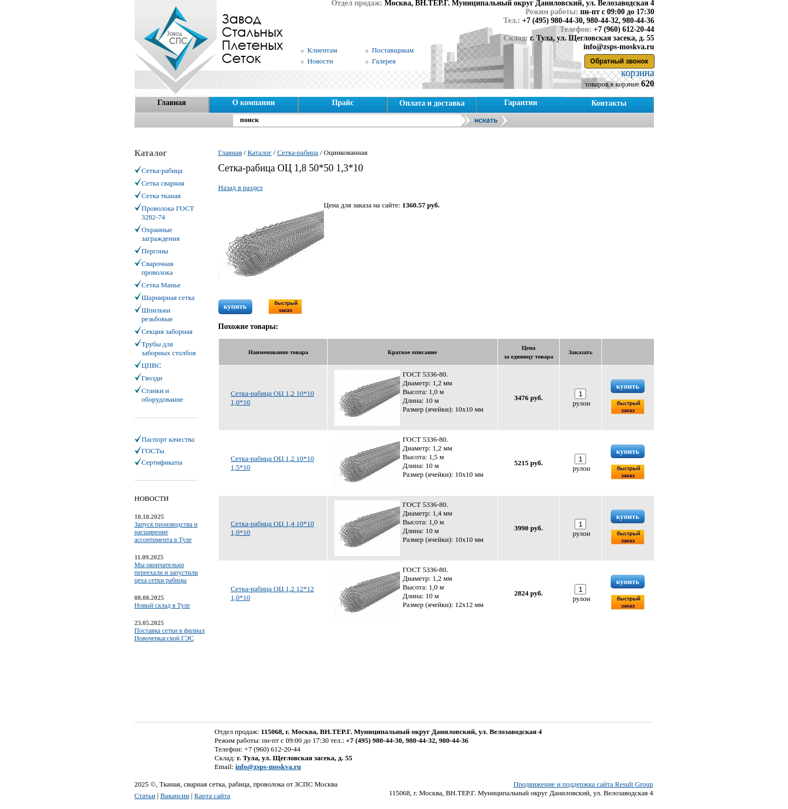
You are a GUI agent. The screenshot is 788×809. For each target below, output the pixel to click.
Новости (320, 61)
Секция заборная (167, 331)
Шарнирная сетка (168, 297)
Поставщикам (393, 50)
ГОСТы (153, 451)
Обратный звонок (619, 61)
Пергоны (155, 251)
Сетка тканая (161, 196)
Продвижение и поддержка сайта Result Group (583, 784)
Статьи (145, 795)
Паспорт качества (168, 439)
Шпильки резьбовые (157, 314)
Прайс (343, 103)
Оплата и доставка (432, 103)
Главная (171, 103)
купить (235, 306)
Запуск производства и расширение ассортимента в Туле (166, 532)
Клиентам (323, 50)
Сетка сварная (163, 183)
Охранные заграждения (161, 234)
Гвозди (152, 378)
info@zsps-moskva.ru (268, 766)
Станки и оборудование (162, 394)
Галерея (384, 61)
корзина (636, 72)
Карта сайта (212, 795)
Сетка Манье (161, 285)
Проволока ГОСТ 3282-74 (168, 212)
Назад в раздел (240, 187)
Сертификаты (162, 462)
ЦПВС (151, 365)
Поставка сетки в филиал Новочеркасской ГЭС (170, 634)
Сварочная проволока (157, 267)
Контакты (608, 103)
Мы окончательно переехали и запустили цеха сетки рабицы (166, 572)
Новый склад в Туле (162, 605)
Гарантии (520, 103)
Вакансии (174, 795)
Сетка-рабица (162, 170)
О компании (253, 103)
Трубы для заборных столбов (169, 348)
